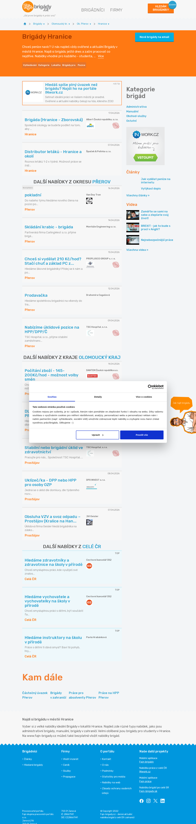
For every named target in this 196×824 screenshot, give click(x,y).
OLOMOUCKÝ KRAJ (100, 352)
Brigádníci (93, 10)
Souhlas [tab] (52, 396)
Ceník (66, 760)
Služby (67, 766)
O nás (105, 760)
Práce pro (82, 691)
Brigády (58, 691)
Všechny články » (137, 191)
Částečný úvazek (35, 691)
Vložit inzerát (70, 754)
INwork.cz (145, 767)
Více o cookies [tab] (144, 396)
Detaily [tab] (98, 396)
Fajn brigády (146, 757)
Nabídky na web (111, 777)
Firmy (116, 10)
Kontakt (106, 754)
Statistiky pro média (113, 772)
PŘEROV (101, 177)
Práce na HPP (108, 691)
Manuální (132, 107)
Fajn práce (145, 776)
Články (28, 754)
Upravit (98, 435)
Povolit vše (142, 435)
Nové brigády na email (154, 34)
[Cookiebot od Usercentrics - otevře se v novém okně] (150, 387)
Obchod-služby (136, 111)
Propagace (69, 772)
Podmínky (107, 766)
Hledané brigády (33, 760)
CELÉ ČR (91, 542)
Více (101, 54)
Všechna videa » (137, 245)
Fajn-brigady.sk (148, 786)
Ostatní (131, 116)
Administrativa (136, 102)
